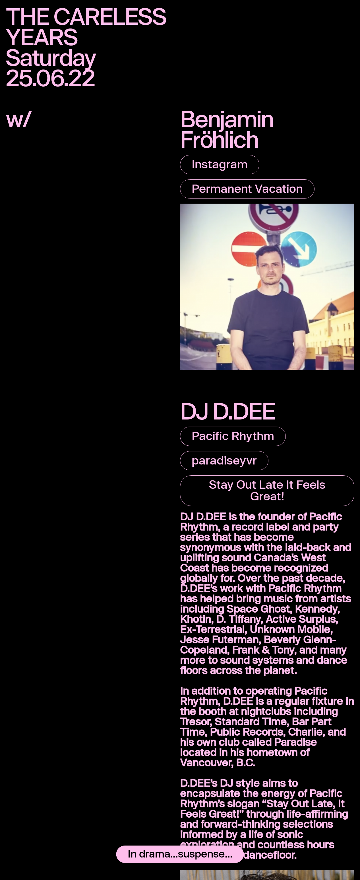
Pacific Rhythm (233, 435)
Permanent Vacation (247, 188)
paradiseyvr (224, 460)
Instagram (220, 164)
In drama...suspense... (180, 853)
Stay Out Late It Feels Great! (267, 490)
